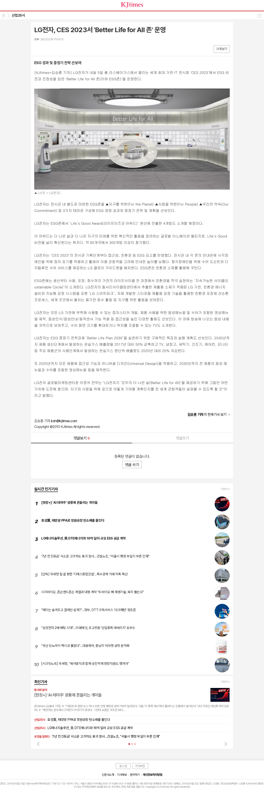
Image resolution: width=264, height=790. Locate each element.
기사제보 (122, 774)
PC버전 (140, 766)
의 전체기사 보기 (207, 414)
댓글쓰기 (182, 438)
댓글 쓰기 (132, 464)
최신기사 (40, 681)
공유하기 (259, 15)
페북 (38, 48)
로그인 (123, 766)
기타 (63, 48)
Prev (38, 744)
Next (225, 744)
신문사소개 (108, 774)
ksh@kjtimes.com (64, 421)
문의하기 (135, 774)
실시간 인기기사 (46, 489)
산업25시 (18, 15)
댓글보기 (82, 438)
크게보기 (221, 49)
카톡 (55, 48)
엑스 (46, 48)
